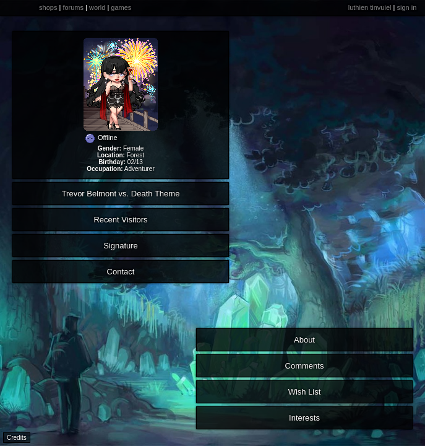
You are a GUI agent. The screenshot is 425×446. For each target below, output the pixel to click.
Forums (73, 7)
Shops (48, 7)
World (97, 7)
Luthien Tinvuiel (370, 7)
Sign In (406, 7)
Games (121, 7)
